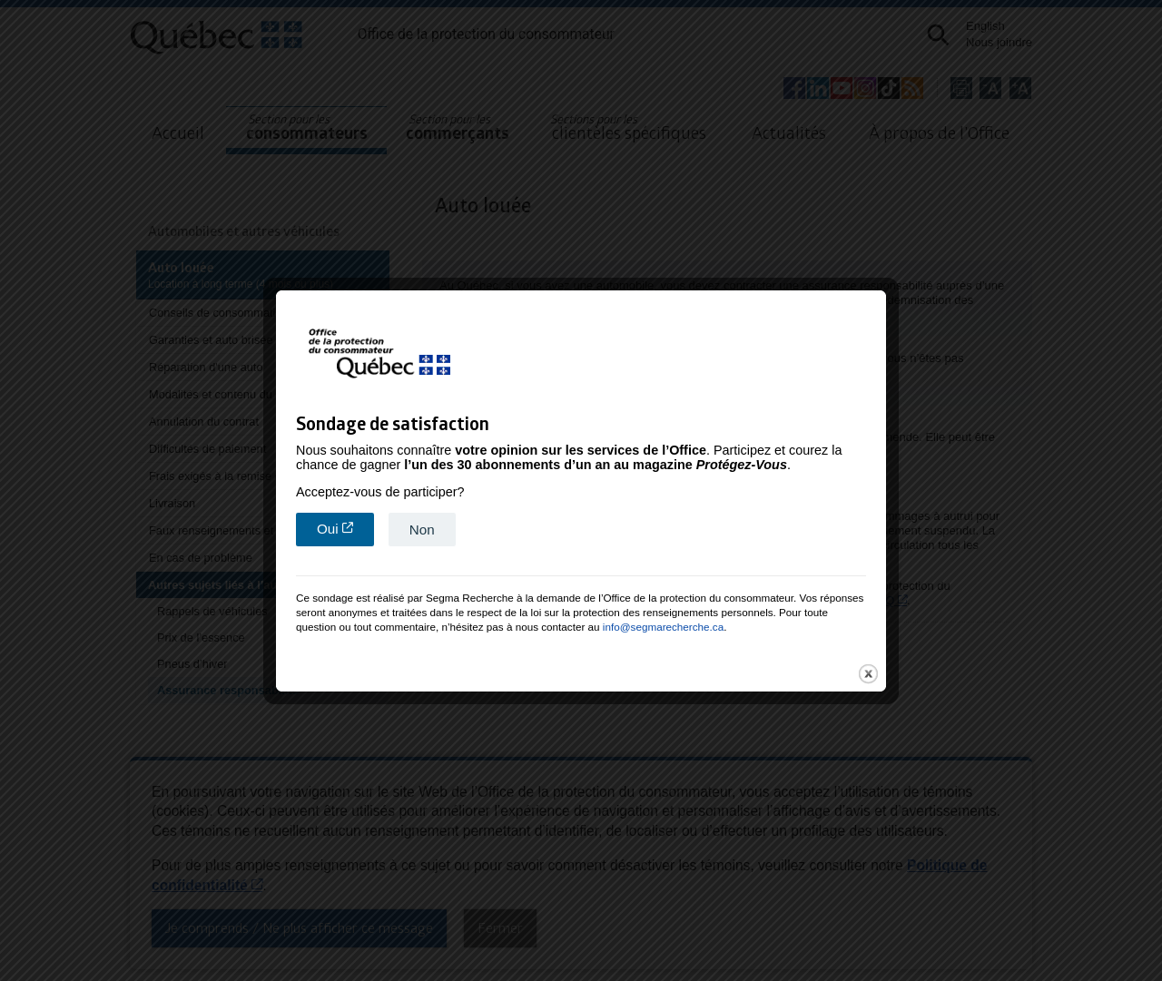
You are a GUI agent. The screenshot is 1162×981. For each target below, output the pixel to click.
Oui (345, 508)
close (868, 654)
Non (422, 509)
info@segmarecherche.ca (663, 607)
